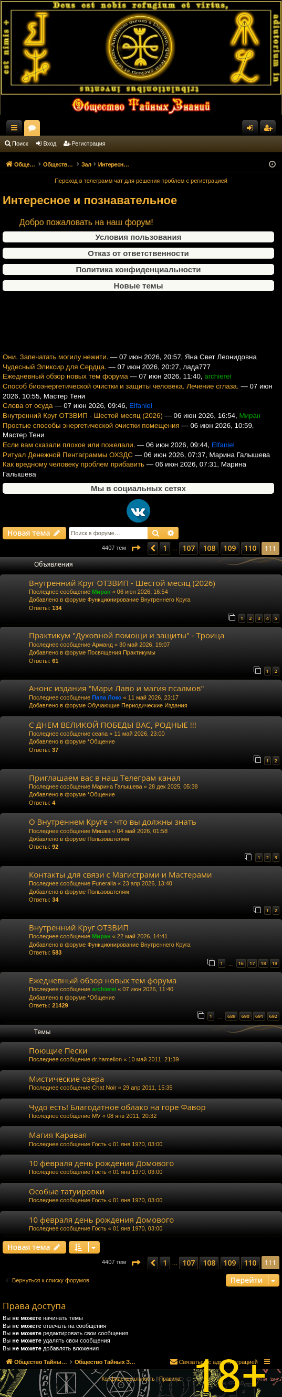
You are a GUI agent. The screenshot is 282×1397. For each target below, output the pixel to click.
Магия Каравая (58, 1134)
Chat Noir (104, 1087)
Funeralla (104, 883)
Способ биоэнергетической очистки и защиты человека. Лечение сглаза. (121, 399)
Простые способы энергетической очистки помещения (91, 437)
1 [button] (165, 548)
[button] (135, 548)
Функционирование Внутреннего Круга (138, 599)
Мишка (101, 831)
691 (259, 1016)
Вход (50, 143)
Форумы (125, 130)
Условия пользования (139, 236)
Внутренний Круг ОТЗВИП (79, 927)
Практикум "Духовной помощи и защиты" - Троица (126, 635)
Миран (101, 592)
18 (263, 963)
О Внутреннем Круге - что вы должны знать (112, 821)
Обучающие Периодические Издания (137, 705)
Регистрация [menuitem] (270, 130)
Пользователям (108, 839)
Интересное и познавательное (90, 200)
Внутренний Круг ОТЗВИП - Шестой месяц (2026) (83, 428)
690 (245, 1016)
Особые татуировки (67, 1191)
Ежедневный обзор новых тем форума (65, 389)
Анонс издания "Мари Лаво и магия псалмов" (116, 688)
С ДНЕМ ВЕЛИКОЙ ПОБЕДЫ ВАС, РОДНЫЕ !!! (112, 724)
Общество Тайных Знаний (68, 127)
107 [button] (188, 548)
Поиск (20, 143)
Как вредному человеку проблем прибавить (73, 477)
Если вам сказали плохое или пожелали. (69, 457)
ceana (100, 733)
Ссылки (16, 130)
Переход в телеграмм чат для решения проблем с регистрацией (141, 181)
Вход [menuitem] (252, 130)
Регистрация (89, 143)
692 (273, 1016)
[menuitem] (127, 1379)
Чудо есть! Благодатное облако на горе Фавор (117, 1107)
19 (274, 963)
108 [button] (209, 548)
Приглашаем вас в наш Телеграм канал (105, 777)
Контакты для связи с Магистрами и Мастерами (120, 874)
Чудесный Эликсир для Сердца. (55, 379)
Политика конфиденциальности (138, 269)
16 (241, 963)
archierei (104, 989)
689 (231, 1016)
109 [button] (230, 548)
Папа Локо (106, 697)
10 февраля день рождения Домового (101, 1163)
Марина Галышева (117, 786)
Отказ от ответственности (138, 253)
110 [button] (250, 548)
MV (96, 1116)
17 (252, 963)
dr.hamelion (107, 1059)
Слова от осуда (28, 418)
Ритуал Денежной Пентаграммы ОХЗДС (68, 467)
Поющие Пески (58, 1050)
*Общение (101, 741)
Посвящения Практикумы (121, 652)
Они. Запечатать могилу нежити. (55, 369)
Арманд (102, 644)
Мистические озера (66, 1078)
